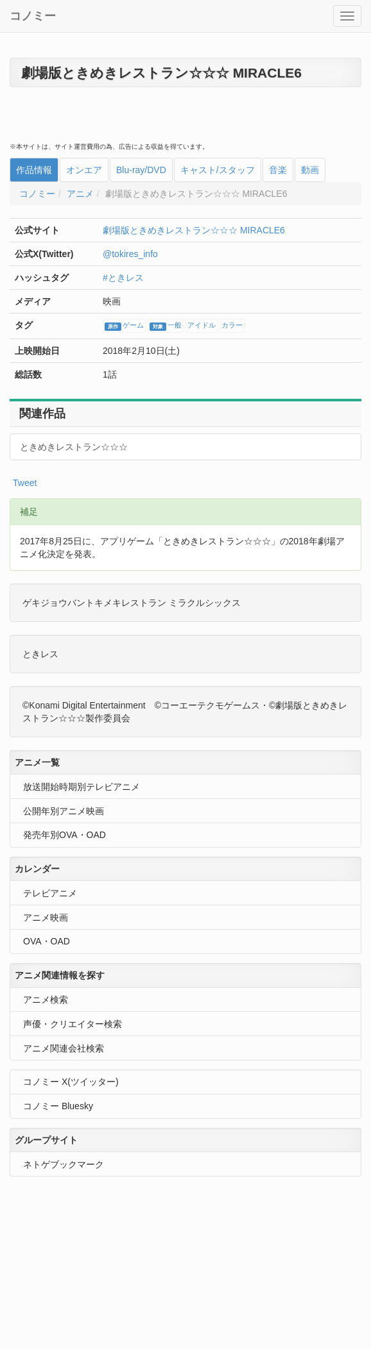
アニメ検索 (45, 999)
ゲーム (124, 326)
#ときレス (123, 277)
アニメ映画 (45, 917)
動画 (310, 170)
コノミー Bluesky (58, 1106)
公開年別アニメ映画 (63, 811)
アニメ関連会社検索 (63, 1048)
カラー (232, 326)
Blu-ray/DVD (141, 170)
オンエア (84, 170)
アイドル (201, 326)
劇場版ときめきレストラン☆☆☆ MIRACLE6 (194, 230)
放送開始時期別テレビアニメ (81, 787)
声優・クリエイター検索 (72, 1024)
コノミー (33, 16)
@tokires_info (130, 254)
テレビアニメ (50, 893)
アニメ (80, 194)
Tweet (25, 483)
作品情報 (34, 170)
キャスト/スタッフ (217, 170)
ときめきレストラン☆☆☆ (74, 447)
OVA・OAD (46, 941)
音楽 (278, 170)
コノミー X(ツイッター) (71, 1082)
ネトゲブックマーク (63, 1164)
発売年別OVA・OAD (64, 835)
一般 (166, 326)
